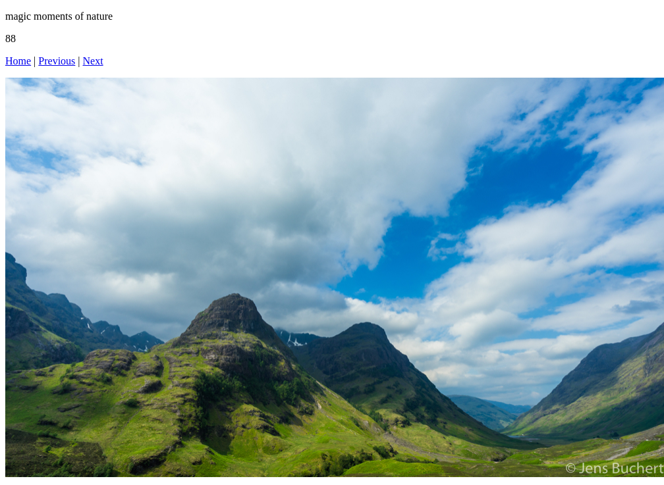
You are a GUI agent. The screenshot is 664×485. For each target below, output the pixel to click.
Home (18, 60)
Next (93, 60)
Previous (56, 60)
